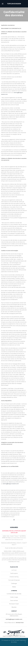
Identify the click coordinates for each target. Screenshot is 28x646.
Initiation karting (14, 576)
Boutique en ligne (14, 603)
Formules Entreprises (14, 580)
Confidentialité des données (14, 593)
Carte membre (14, 600)
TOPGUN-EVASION (14, 4)
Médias (14, 587)
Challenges (14, 583)
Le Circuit (14, 570)
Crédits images (14, 597)
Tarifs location (14, 573)
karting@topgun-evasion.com (11, 483)
